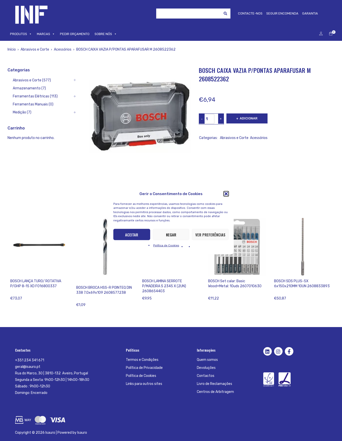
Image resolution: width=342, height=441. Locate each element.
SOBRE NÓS (106, 34)
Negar (171, 234)
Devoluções (206, 368)
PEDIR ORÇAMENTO (75, 34)
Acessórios (62, 49)
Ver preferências (210, 234)
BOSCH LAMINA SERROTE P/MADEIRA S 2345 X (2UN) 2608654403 (164, 286)
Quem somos (207, 360)
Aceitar (131, 234)
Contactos (205, 376)
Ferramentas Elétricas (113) (35, 96)
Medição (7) (22, 112)
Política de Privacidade (144, 368)
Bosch (81, 281)
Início (12, 49)
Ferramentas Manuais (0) (33, 104)
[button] (226, 193)
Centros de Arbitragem (215, 392)
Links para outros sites (144, 384)
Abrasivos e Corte (35, 49)
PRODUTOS (21, 34)
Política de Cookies (166, 245)
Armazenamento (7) (29, 88)
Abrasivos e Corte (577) (32, 80)
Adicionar (249, 118)
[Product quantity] (206, 119)
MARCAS (46, 34)
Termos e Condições (142, 360)
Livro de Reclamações (214, 384)
